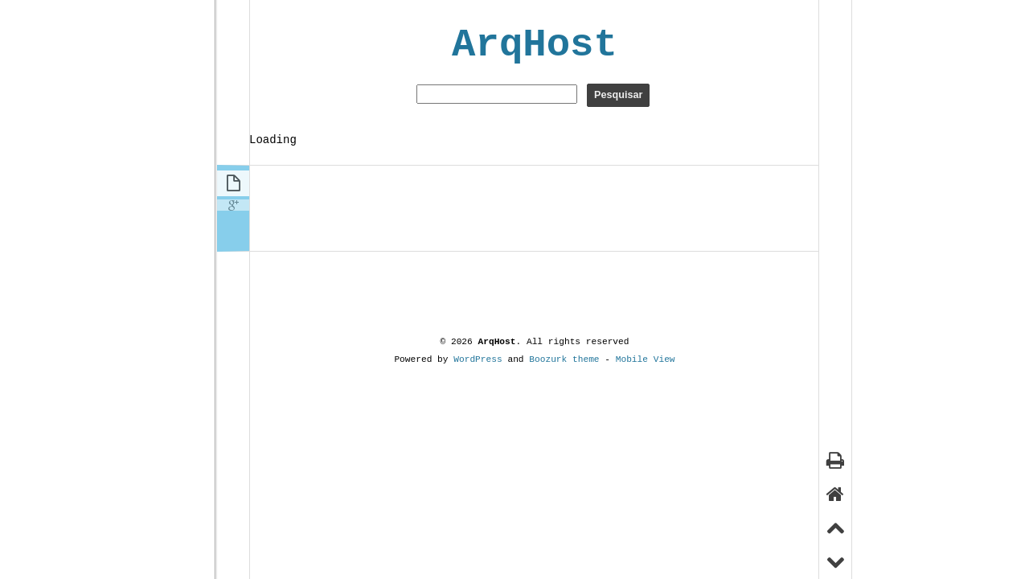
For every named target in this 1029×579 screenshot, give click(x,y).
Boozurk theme (564, 359)
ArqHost (534, 45)
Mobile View (645, 359)
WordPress (477, 359)
